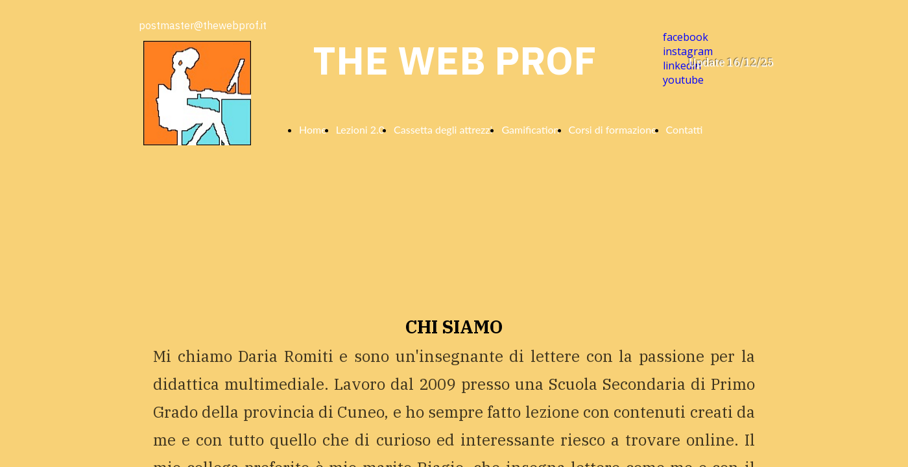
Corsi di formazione (613, 129)
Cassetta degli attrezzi (443, 129)
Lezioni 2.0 (360, 129)
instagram (688, 51)
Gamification (530, 129)
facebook (685, 37)
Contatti (684, 129)
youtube (683, 80)
